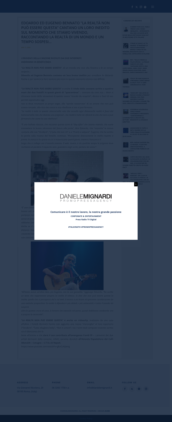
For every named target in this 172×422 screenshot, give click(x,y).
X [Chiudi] (136, 184)
